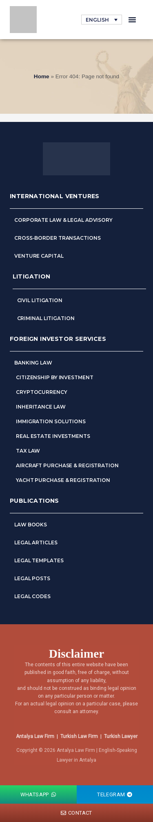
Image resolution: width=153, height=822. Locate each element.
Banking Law (33, 363)
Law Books (30, 524)
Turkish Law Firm (79, 736)
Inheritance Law (41, 407)
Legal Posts (32, 578)
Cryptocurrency (41, 392)
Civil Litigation (39, 300)
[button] (132, 19)
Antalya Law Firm (35, 736)
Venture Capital (39, 256)
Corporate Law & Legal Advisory (63, 220)
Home (41, 76)
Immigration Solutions (51, 421)
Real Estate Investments (53, 436)
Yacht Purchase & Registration (63, 480)
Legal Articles (36, 542)
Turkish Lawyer (120, 736)
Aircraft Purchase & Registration (67, 465)
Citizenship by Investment (54, 377)
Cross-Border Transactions (57, 238)
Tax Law (28, 451)
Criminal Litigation (46, 318)
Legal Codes (32, 596)
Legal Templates (39, 560)
